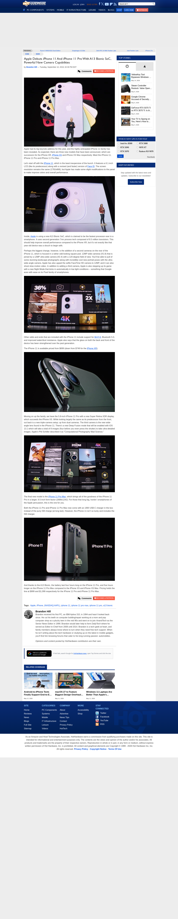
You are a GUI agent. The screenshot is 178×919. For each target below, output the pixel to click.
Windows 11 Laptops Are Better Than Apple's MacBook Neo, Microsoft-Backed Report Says (99, 693)
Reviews (28, 714)
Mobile (45, 717)
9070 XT (141, 147)
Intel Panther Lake (132, 50)
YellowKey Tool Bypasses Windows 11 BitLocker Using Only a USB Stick (141, 76)
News (38, 54)
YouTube (104, 720)
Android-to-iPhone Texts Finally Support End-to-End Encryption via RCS (38, 693)
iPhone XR (92, 348)
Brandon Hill (43, 611)
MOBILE (60, 10)
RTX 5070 (123, 151)
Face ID (91, 166)
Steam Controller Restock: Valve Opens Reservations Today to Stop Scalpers (141, 87)
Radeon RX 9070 (145, 151)
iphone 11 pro (96, 605)
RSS (102, 724)
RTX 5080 (142, 143)
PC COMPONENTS (35, 10)
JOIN (82, 4)
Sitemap (28, 728)
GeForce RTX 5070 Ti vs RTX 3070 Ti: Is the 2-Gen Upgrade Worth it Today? (141, 109)
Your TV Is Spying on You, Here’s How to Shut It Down (140, 120)
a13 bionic (108, 605)
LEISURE (92, 10)
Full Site (27, 725)
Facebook (104, 717)
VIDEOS (101, 10)
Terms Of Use (114, 749)
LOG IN (76, 4)
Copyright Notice (98, 749)
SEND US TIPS (92, 4)
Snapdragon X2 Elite (78, 50)
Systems (46, 714)
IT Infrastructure (49, 721)
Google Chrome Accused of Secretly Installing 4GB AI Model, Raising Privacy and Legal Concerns (141, 98)
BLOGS (111, 10)
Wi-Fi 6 (97, 337)
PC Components (49, 710)
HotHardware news (79, 653)
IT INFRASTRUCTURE (76, 10)
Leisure (45, 725)
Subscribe (129, 10)
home (27, 54)
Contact (63, 721)
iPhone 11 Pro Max (57, 497)
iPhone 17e (149, 50)
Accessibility (83, 710)
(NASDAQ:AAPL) (52, 605)
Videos (45, 728)
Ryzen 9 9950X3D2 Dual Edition (50, 50)
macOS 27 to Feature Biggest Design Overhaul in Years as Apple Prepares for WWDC (69, 693)
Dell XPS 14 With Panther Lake (106, 50)
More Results (151, 157)
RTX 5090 (123, 147)
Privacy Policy (66, 725)
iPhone (40, 605)
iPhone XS (57, 155)
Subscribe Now (136, 182)
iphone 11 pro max (79, 605)
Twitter (103, 713)
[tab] (127, 66)
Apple (33, 236)
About (62, 710)
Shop (119, 10)
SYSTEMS (50, 10)
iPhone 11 (48, 163)
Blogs (26, 721)
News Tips (64, 717)
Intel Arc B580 (125, 143)
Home (27, 710)
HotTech (63, 728)
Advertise (64, 714)
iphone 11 (65, 605)
